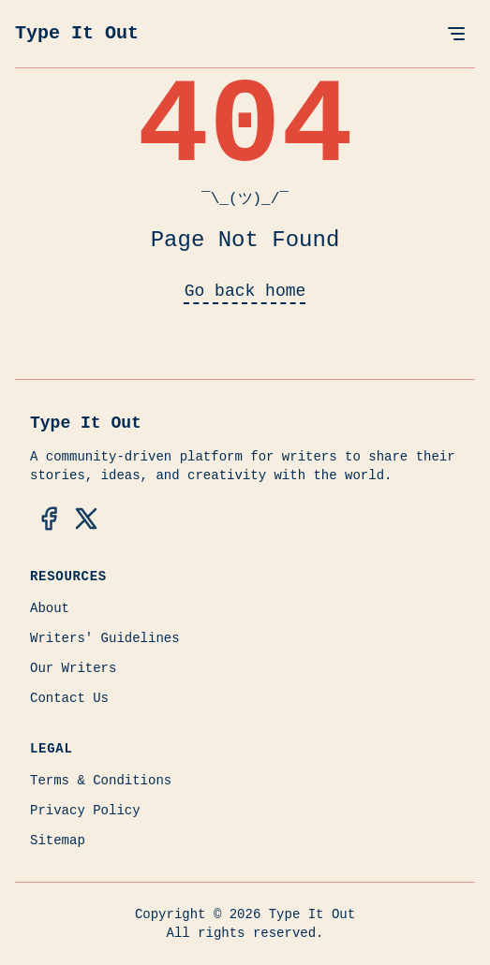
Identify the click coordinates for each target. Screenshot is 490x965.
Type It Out (77, 33)
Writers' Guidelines (105, 638)
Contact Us (69, 698)
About (49, 608)
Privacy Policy (85, 810)
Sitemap (57, 840)
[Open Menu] (456, 33)
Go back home (245, 291)
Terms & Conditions (100, 780)
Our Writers (73, 668)
